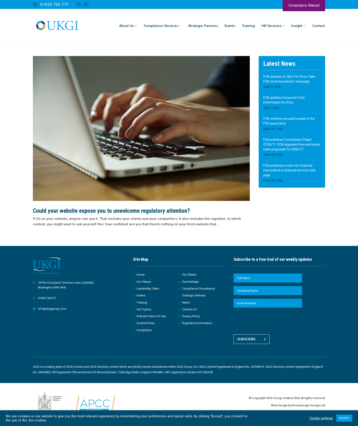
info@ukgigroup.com (52, 308)
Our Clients (189, 274)
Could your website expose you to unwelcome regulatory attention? (111, 210)
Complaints (144, 330)
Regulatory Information (197, 323)
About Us (126, 26)
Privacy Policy (191, 316)
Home (141, 274)
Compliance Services (161, 26)
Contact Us (189, 309)
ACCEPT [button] (344, 418)
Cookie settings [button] (321, 418)
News (186, 302)
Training (248, 26)
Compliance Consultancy (198, 288)
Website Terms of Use (151, 316)
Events (230, 26)
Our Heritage (190, 281)
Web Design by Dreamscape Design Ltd (298, 404)
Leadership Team (148, 288)
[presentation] (268, 320)
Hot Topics (144, 309)
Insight (296, 26)
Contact (318, 26)
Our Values (144, 281)
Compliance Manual (303, 5)
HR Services (271, 26)
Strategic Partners (203, 26)
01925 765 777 (54, 4)
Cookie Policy (145, 323)
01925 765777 (47, 298)
